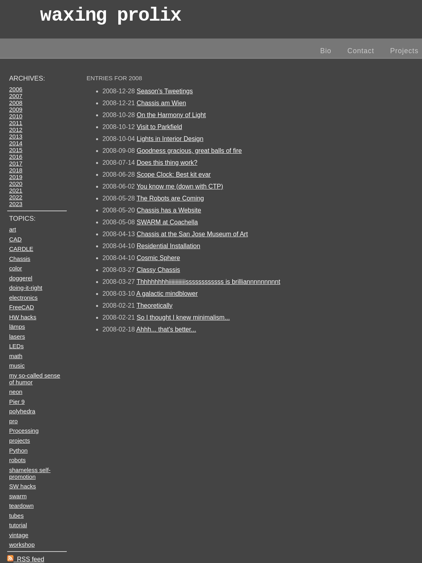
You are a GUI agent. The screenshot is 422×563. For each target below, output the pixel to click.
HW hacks (23, 317)
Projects (404, 51)
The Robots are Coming (170, 198)
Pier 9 (17, 401)
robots (17, 460)
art (12, 229)
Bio (325, 51)
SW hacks (22, 486)
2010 (15, 116)
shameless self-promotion (29, 473)
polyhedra (22, 411)
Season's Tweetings (165, 91)
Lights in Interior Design (170, 138)
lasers (17, 336)
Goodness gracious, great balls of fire (189, 150)
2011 (15, 123)
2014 (15, 143)
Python (18, 450)
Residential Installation (168, 246)
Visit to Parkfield (159, 126)
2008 (15, 102)
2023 (15, 204)
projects (19, 440)
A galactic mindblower (167, 293)
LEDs (16, 346)
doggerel (21, 278)
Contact (360, 51)
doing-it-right (25, 287)
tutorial (18, 525)
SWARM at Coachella (167, 222)
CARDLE (21, 248)
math (15, 356)
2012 (15, 129)
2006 (15, 89)
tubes (16, 515)
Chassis (19, 258)
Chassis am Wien (161, 103)
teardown (21, 505)
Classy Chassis (158, 269)
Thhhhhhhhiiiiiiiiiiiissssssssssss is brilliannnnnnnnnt (208, 281)
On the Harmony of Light (171, 115)
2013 (15, 136)
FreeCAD (21, 307)
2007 (15, 96)
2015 (15, 150)
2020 (15, 183)
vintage (18, 535)
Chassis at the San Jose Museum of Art (192, 234)
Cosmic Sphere (158, 258)
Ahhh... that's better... (166, 329)
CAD (15, 239)
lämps (17, 326)
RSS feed (25, 559)
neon (15, 391)
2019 (15, 177)
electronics (23, 297)
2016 (15, 156)
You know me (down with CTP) (180, 186)
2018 (15, 170)
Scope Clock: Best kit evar (174, 174)
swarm (18, 496)
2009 (15, 109)
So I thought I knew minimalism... (183, 317)
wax (110, 18)
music (17, 365)
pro (13, 421)
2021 (15, 190)
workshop (22, 544)
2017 (15, 163)
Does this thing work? (167, 162)
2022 (15, 197)
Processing (24, 430)
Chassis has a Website (169, 210)
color (15, 268)
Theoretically (155, 305)
